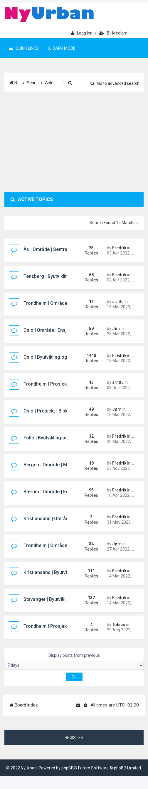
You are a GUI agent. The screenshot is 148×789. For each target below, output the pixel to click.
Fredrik (119, 261)
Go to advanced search (114, 102)
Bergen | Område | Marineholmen (58, 478)
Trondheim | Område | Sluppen (55, 316)
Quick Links (23, 48)
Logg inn (81, 33)
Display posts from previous (74, 674)
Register (74, 750)
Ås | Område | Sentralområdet (55, 262)
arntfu (118, 314)
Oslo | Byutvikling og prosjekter (56, 370)
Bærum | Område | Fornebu (52, 505)
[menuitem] (99, 83)
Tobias (118, 637)
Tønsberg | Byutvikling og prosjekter (62, 289)
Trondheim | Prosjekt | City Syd (56, 639)
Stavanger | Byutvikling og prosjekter (62, 612)
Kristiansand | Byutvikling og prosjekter (65, 585)
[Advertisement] (74, 156)
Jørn (117, 341)
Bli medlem (113, 33)
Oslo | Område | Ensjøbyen (51, 343)
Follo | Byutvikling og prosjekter (57, 451)
